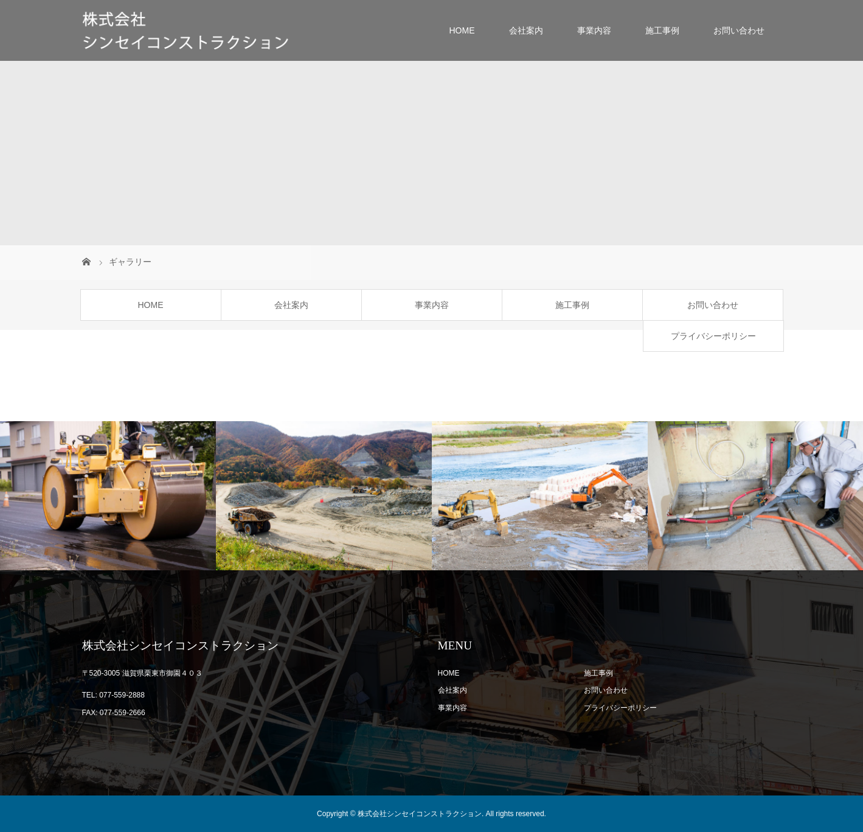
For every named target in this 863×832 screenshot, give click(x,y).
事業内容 (594, 30)
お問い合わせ (738, 30)
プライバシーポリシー (713, 336)
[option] (108, 496)
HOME (462, 30)
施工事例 (662, 30)
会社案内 (526, 30)
